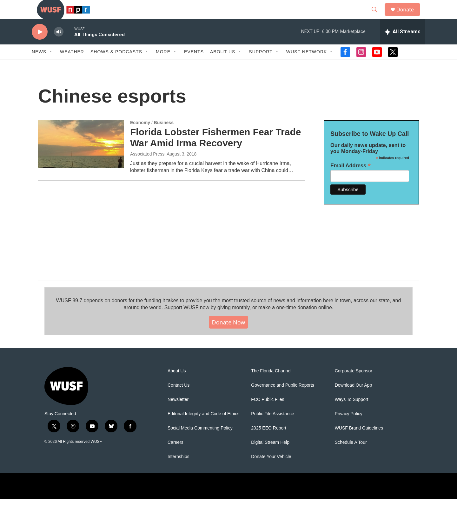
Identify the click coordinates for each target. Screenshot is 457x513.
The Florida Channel (271, 385)
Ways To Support (351, 413)
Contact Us (178, 399)
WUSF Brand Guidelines (359, 442)
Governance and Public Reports (282, 399)
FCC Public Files (267, 413)
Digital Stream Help (270, 456)
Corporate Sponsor (353, 385)
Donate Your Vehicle (271, 471)
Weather (72, 66)
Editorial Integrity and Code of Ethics (203, 428)
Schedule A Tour (351, 456)
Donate (409, 16)
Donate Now (228, 336)
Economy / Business (152, 136)
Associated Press (147, 168)
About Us (177, 385)
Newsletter (178, 413)
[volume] (58, 46)
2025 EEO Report (268, 442)
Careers (175, 456)
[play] (40, 46)
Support (260, 66)
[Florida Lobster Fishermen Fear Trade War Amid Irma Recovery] (81, 158)
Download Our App (353, 399)
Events (194, 66)
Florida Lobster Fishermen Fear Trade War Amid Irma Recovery (215, 152)
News (39, 66)
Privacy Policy (348, 428)
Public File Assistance (272, 428)
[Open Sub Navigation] (51, 66)
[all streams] (402, 46)
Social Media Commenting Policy (200, 442)
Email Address (350, 179)
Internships (178, 471)
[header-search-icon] (377, 17)
